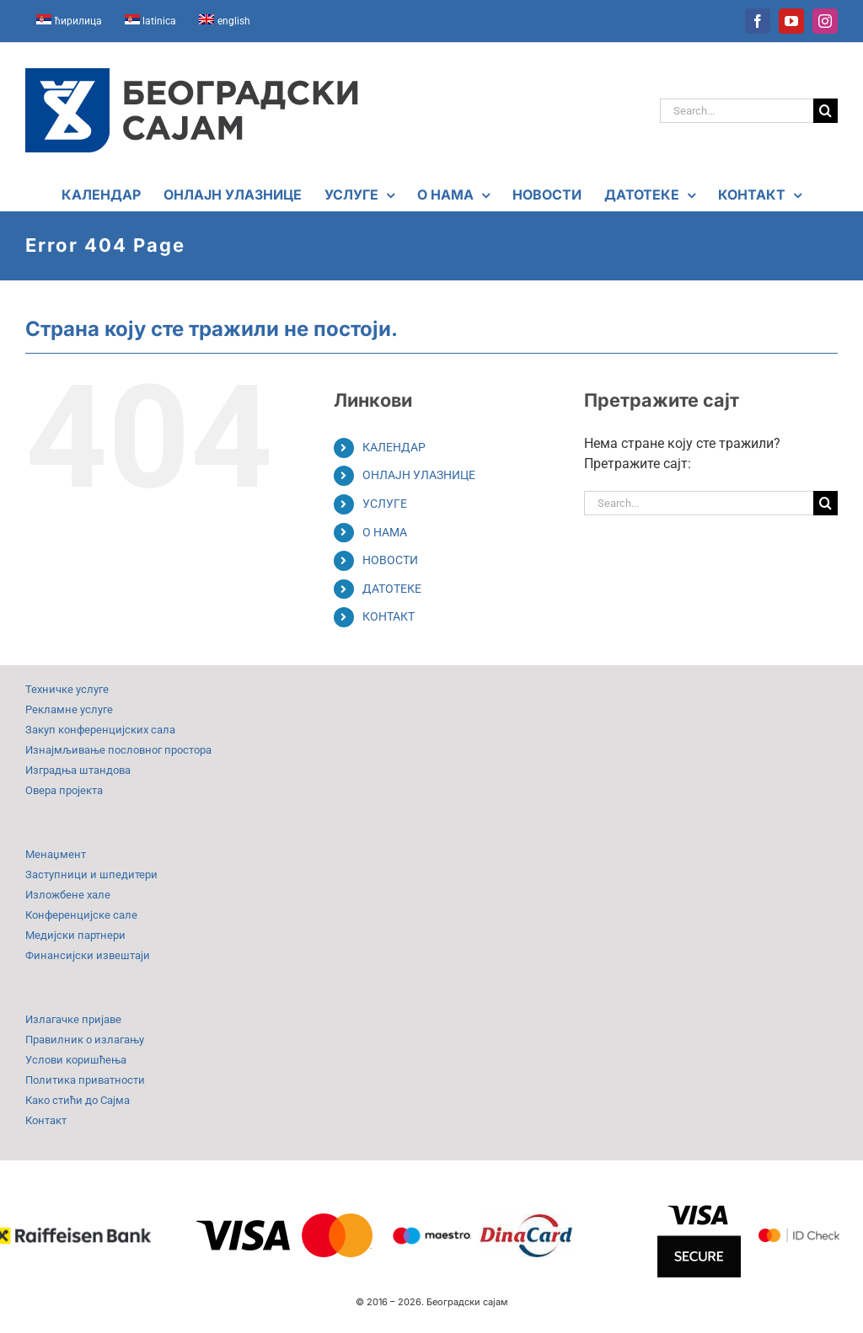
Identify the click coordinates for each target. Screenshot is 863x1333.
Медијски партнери (75, 935)
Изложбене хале (67, 894)
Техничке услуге (67, 689)
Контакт (46, 1120)
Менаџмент (55, 854)
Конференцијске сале (81, 915)
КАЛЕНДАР (394, 447)
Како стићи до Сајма (77, 1100)
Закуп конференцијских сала (100, 729)
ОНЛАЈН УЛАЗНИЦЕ (418, 475)
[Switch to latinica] (151, 21)
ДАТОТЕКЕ (391, 588)
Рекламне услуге (69, 709)
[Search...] (736, 111)
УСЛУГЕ (384, 503)
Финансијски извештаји (87, 955)
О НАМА (384, 532)
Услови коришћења (75, 1059)
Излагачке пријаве (73, 1019)
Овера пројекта (64, 790)
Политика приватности (85, 1080)
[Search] (825, 111)
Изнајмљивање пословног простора (118, 750)
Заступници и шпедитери (91, 874)
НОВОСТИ (390, 560)
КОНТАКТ (388, 616)
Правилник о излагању (84, 1039)
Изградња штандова (78, 770)
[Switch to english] (224, 21)
